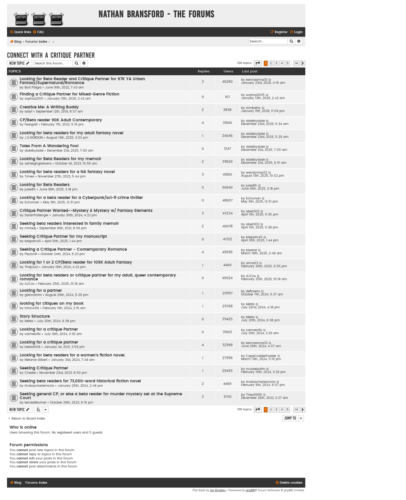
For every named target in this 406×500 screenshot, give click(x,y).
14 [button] (296, 63)
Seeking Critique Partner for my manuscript (63, 236)
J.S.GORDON (34, 137)
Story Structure (35, 316)
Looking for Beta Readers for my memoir (60, 159)
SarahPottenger (36, 215)
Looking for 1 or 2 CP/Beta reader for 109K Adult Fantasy (76, 262)
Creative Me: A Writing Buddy (49, 107)
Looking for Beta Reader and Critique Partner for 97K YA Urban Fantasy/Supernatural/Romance (82, 81)
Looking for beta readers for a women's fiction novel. (72, 355)
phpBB (250, 490)
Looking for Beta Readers (45, 185)
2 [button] (271, 63)
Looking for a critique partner (49, 342)
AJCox (29, 283)
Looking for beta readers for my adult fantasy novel (71, 133)
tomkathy (253, 107)
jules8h (30, 189)
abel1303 (252, 211)
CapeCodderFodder (261, 355)
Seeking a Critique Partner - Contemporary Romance (73, 249)
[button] (258, 63)
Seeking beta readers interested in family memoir (69, 224)
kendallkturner (35, 402)
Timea (29, 176)
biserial (251, 250)
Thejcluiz (31, 266)
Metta (250, 304)
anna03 (252, 263)
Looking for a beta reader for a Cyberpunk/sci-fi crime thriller (81, 198)
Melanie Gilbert (36, 359)
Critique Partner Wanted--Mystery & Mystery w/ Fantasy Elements (86, 211)
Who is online (23, 427)
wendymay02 (256, 172)
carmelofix (33, 333)
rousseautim (255, 368)
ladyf (28, 111)
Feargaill (31, 124)
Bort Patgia (33, 87)
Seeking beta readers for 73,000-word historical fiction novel (80, 381)
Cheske (30, 372)
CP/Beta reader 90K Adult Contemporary (61, 120)
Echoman (32, 202)
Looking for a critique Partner (49, 329)
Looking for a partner (41, 291)
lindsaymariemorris (39, 385)
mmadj (30, 228)
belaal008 (32, 346)
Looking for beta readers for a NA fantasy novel (67, 172)
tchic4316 (32, 308)
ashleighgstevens (38, 163)
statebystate (255, 120)
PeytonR (31, 254)
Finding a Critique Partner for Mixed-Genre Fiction (69, 94)
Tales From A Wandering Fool (49, 146)
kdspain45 (33, 241)
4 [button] (282, 63)
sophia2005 (34, 98)
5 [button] (287, 63)
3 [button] (276, 63)
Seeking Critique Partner (44, 368)
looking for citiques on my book (52, 303)
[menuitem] (38, 32)
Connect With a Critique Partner (51, 55)
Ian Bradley (218, 490)
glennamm (33, 294)
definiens (253, 291)
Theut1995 (254, 394)
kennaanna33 (256, 79)
